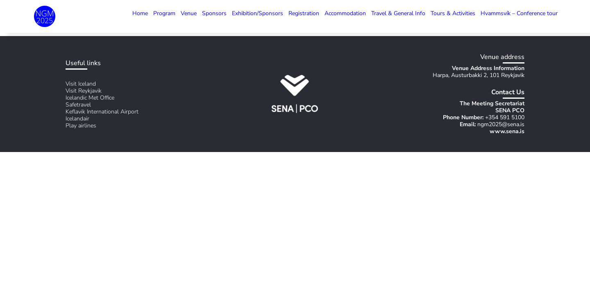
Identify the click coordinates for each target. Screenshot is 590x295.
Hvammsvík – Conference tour (519, 13)
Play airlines (81, 125)
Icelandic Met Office (90, 98)
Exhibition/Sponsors (257, 13)
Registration (303, 13)
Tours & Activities (453, 13)
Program (164, 13)
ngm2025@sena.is (500, 124)
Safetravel (78, 105)
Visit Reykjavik (84, 91)
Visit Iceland (81, 84)
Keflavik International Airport (102, 112)
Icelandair (77, 119)
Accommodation (345, 13)
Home (140, 13)
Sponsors (214, 13)
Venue (189, 13)
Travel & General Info (398, 13)
